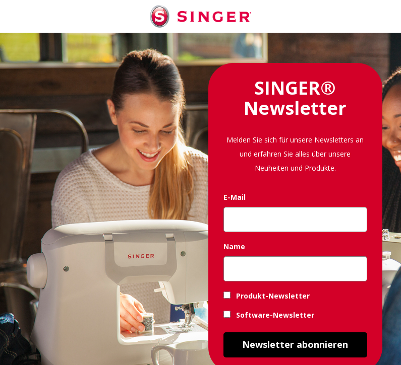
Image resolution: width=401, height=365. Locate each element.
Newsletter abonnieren (295, 344)
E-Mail (234, 197)
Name (234, 246)
